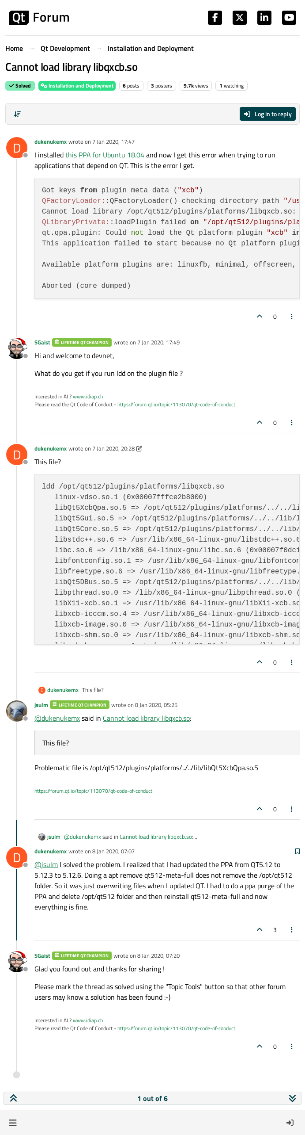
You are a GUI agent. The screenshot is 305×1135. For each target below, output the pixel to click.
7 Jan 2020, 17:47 (113, 141)
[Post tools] (292, 316)
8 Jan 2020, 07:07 (113, 851)
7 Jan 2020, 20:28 (113, 448)
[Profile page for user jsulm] (16, 711)
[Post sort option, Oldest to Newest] (17, 114)
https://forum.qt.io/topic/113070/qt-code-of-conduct (176, 404)
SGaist (42, 342)
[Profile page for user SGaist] (16, 348)
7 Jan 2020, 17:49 (158, 342)
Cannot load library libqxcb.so (146, 718)
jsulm (41, 704)
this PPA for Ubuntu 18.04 (104, 154)
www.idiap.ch (88, 396)
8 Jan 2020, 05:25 (156, 704)
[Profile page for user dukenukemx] (16, 147)
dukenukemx (50, 141)
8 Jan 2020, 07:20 (158, 955)
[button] (13, 1122)
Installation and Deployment (77, 85)
